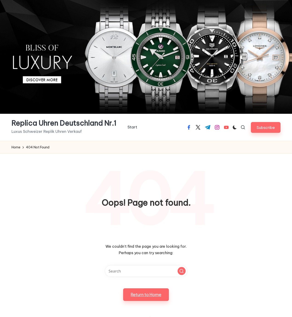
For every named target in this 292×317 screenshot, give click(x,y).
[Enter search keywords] (146, 271)
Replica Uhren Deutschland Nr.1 (63, 123)
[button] (266, 127)
